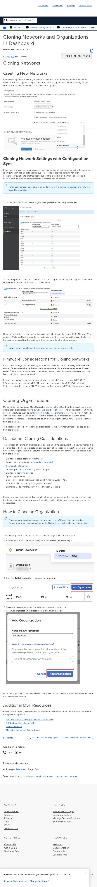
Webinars (57, 844)
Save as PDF (92, 51)
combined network (68, 187)
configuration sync (45, 776)
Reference (21, 769)
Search (6, 20)
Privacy (8, 818)
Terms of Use (11, 828)
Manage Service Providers (66, 818)
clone (11, 776)
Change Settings (38, 881)
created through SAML (43, 462)
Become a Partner (62, 815)
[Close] (85, 872)
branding (59, 413)
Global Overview (56, 523)
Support (71, 5)
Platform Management (38, 27)
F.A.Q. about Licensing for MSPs (21, 723)
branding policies (25, 473)
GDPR (7, 825)
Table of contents (77, 56)
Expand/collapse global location (92, 27)
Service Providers (62, 821)
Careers (8, 815)
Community (57, 5)
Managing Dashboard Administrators (23, 730)
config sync (29, 776)
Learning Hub (60, 854)
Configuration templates (17, 466)
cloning (19, 776)
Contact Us (10, 844)
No (21, 752)
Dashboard (43, 5)
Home (14, 27)
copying (58, 776)
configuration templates (41, 413)
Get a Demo (10, 847)
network (73, 776)
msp (66, 776)
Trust (6, 821)
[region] (44, 878)
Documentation (61, 847)
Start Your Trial (11, 851)
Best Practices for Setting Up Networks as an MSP (29, 719)
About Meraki (11, 811)
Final (37, 769)
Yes (9, 752)
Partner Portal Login (63, 811)
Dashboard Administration (71, 27)
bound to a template (18, 190)
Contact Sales (85, 5)
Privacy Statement (13, 881)
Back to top (8, 738)
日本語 (11, 56)
